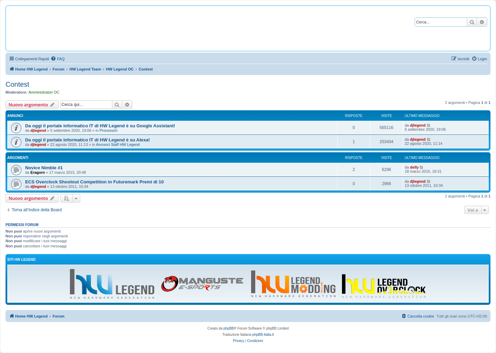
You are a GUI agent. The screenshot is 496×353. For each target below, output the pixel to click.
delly (414, 167)
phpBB (229, 328)
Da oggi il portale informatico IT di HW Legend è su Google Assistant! (100, 125)
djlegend (38, 130)
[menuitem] (57, 59)
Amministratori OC (44, 92)
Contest (17, 84)
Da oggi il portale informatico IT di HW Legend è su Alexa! (87, 139)
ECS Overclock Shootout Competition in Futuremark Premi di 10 (94, 181)
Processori (108, 130)
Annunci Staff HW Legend (118, 144)
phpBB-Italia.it (263, 334)
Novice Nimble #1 (44, 167)
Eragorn (37, 172)
